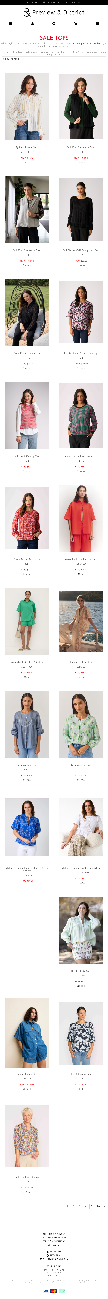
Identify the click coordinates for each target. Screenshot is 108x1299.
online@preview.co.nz (56, 1259)
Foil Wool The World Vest (81, 147)
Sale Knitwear (63, 52)
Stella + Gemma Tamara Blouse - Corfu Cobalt (27, 869)
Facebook (55, 1252)
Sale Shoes (92, 52)
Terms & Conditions (54, 1241)
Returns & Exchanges (54, 1238)
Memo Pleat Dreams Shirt (27, 353)
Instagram (56, 1255)
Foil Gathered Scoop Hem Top (81, 353)
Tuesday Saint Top (27, 765)
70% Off (57, 55)
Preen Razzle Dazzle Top (27, 559)
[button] (10, 23)
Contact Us (54, 1245)
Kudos (91, 1283)
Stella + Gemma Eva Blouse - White (80, 868)
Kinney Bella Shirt (27, 1074)
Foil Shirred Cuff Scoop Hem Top (81, 250)
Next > (101, 1206)
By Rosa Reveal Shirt (27, 147)
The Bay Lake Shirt (81, 971)
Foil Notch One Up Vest (27, 456)
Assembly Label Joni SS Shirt (81, 559)
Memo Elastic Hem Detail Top (80, 456)
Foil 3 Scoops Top (81, 1074)
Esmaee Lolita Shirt (81, 662)
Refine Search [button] (53, 59)
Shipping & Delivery (54, 1234)
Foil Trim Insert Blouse (27, 1177)
